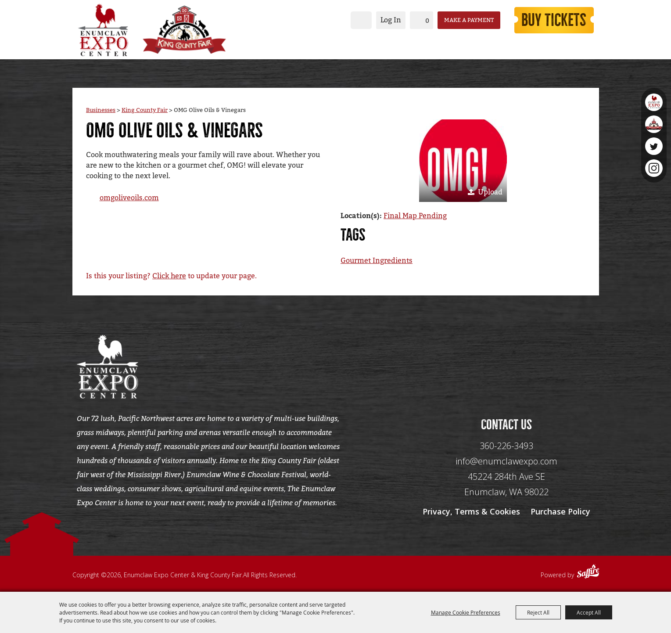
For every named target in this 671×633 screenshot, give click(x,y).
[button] (463, 160)
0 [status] (427, 21)
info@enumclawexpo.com (506, 461)
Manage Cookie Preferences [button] (465, 612)
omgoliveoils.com (129, 197)
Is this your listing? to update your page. (171, 276)
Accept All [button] (589, 612)
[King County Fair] (184, 30)
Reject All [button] (538, 612)
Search (361, 20)
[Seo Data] (506, 365)
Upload (490, 192)
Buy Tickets (553, 20)
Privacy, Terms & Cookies (471, 511)
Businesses (100, 110)
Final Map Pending (415, 215)
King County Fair (145, 110)
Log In (390, 20)
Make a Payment (469, 20)
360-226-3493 (506, 446)
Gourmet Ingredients (377, 260)
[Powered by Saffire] (588, 572)
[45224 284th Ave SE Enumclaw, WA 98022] (506, 484)
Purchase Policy (560, 511)
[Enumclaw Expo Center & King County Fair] (103, 30)
